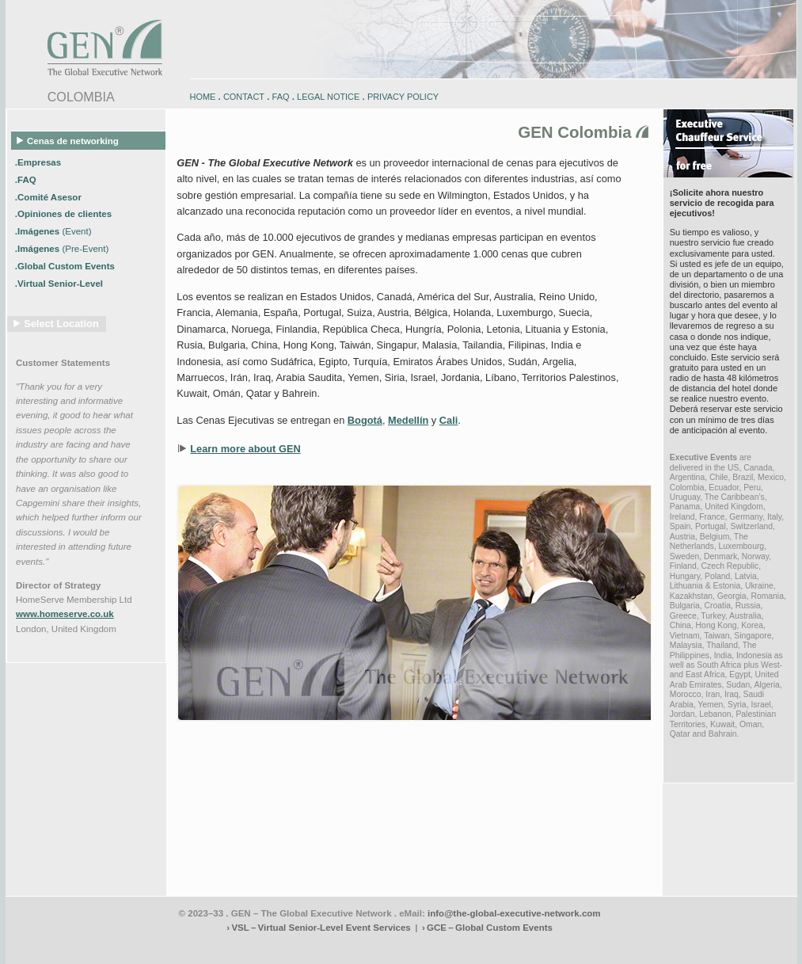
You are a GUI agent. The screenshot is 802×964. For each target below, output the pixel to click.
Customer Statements (63, 363)
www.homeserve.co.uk (65, 614)
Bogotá (365, 420)
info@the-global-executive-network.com (514, 913)
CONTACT (243, 96)
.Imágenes (53, 231)
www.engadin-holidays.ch (129, 947)
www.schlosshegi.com (43, 958)
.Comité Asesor (49, 196)
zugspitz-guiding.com (650, 947)
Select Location (61, 324)
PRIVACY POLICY (403, 96)
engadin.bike (399, 947)
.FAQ (27, 179)
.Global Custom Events (66, 266)
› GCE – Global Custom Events (487, 927)
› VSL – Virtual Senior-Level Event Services (318, 927)
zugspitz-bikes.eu (583, 947)
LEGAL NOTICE (328, 96)
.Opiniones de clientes (64, 214)
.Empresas (39, 161)
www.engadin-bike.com (45, 947)
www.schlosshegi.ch (116, 958)
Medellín (408, 420)
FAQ (281, 96)
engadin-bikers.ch (454, 947)
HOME (203, 96)
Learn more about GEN (245, 449)
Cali (448, 420)
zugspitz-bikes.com (519, 947)
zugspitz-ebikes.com (724, 947)
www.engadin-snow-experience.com (236, 947)
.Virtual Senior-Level (60, 283)
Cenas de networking (68, 140)
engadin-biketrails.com (337, 947)
